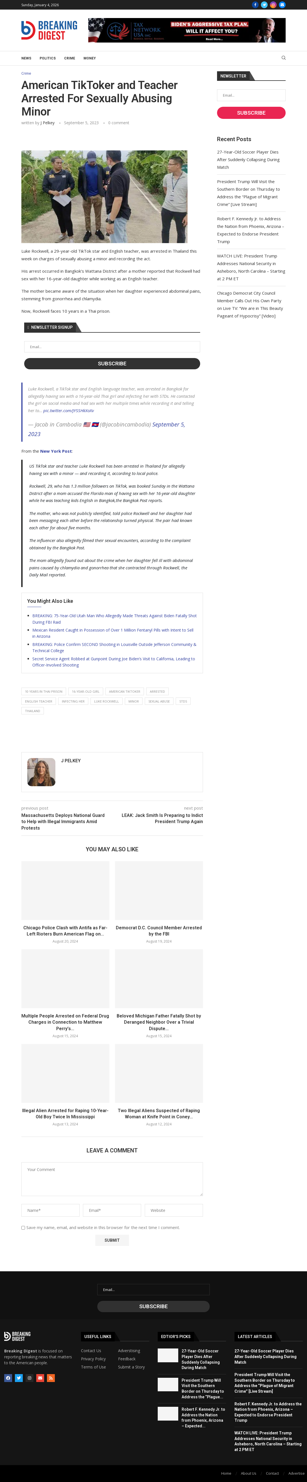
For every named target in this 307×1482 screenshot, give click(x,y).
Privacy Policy (93, 1359)
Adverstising (129, 1351)
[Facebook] (255, 4)
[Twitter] (264, 4)
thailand (32, 711)
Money (89, 58)
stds (183, 701)
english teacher (38, 701)
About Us (248, 1473)
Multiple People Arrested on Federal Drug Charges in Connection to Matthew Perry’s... (65, 1022)
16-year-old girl (86, 691)
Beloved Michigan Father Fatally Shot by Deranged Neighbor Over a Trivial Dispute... (159, 1022)
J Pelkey (47, 122)
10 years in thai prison (43, 691)
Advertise (296, 1473)
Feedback (127, 1359)
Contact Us (91, 1351)
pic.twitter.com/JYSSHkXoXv (68, 410)
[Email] (282, 4)
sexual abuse (159, 701)
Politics (48, 58)
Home (226, 1473)
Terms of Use (93, 1367)
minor (133, 701)
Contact (272, 1473)
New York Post (56, 451)
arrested (157, 691)
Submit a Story (131, 1367)
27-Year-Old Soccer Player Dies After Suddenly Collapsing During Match (248, 159)
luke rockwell (106, 701)
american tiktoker (124, 691)
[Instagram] (273, 4)
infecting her (73, 701)
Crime (69, 58)
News (26, 58)
